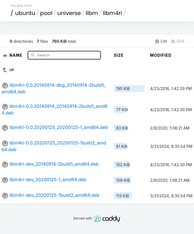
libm (92, 13)
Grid (177, 41)
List (161, 41)
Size (119, 55)
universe (69, 13)
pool (46, 13)
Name (16, 55)
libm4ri (112, 13)
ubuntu (25, 13)
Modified (161, 55)
